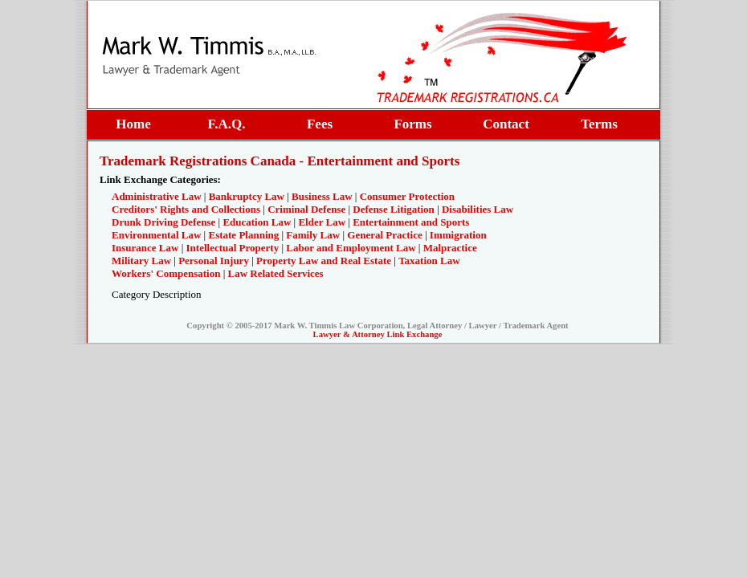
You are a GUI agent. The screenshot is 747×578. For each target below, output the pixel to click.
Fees (320, 124)
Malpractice (450, 248)
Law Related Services (276, 273)
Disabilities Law (477, 209)
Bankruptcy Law (246, 196)
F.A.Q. (226, 124)
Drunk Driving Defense (163, 222)
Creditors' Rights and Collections (186, 209)
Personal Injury (213, 260)
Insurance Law (145, 248)
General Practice (384, 235)
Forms (412, 124)
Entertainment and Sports (411, 222)
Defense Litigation (393, 209)
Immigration (458, 235)
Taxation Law (428, 260)
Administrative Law (157, 196)
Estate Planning (243, 235)
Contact (506, 124)
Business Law (322, 196)
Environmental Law (156, 235)
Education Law (256, 222)
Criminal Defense (306, 209)
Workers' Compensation (166, 273)
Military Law (141, 260)
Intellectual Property (233, 248)
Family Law (313, 235)
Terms (599, 124)
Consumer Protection (407, 196)
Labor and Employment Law (350, 248)
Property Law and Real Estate (323, 260)
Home (133, 124)
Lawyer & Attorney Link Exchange (378, 334)
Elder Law (321, 222)
